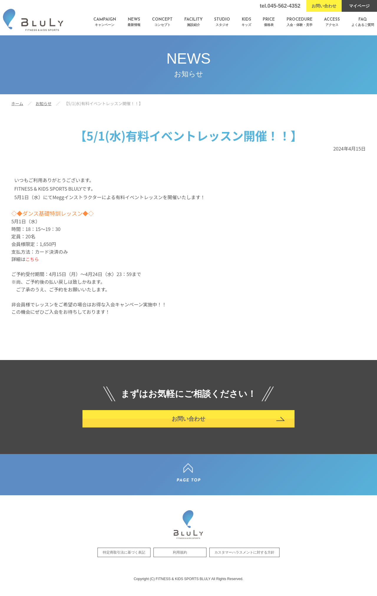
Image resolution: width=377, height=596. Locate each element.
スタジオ (222, 22)
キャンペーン (104, 22)
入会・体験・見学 (299, 22)
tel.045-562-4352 (280, 6)
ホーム (17, 103)
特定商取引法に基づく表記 (124, 559)
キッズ (246, 22)
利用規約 (180, 559)
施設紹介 (193, 22)
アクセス (332, 22)
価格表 (269, 22)
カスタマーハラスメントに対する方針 (244, 559)
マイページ (359, 6)
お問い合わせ (324, 6)
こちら (32, 258)
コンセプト (162, 22)
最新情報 (134, 22)
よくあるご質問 (362, 22)
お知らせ (44, 103)
